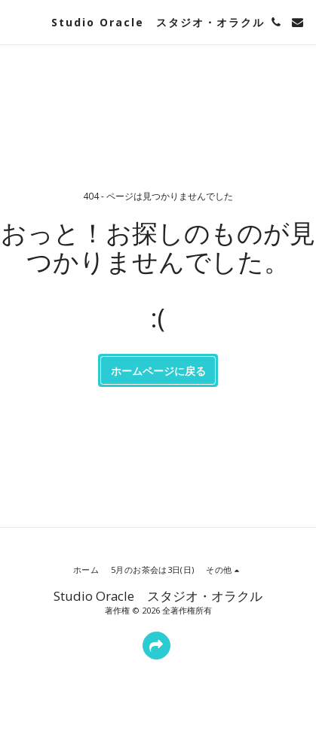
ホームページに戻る (158, 371)
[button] (16, 21)
